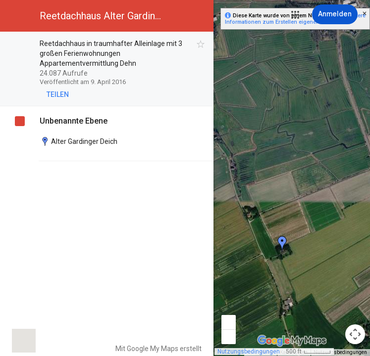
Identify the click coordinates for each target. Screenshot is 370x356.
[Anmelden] (335, 14)
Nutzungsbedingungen (248, 351)
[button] (295, 15)
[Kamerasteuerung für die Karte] (355, 334)
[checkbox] (201, 44)
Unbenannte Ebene (73, 121)
